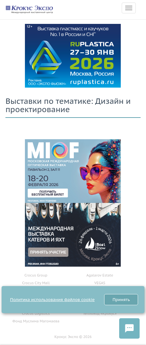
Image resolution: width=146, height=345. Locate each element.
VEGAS (99, 283)
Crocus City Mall (36, 283)
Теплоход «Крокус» (100, 313)
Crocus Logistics (36, 313)
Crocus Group (35, 275)
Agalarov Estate (100, 275)
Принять (121, 299)
